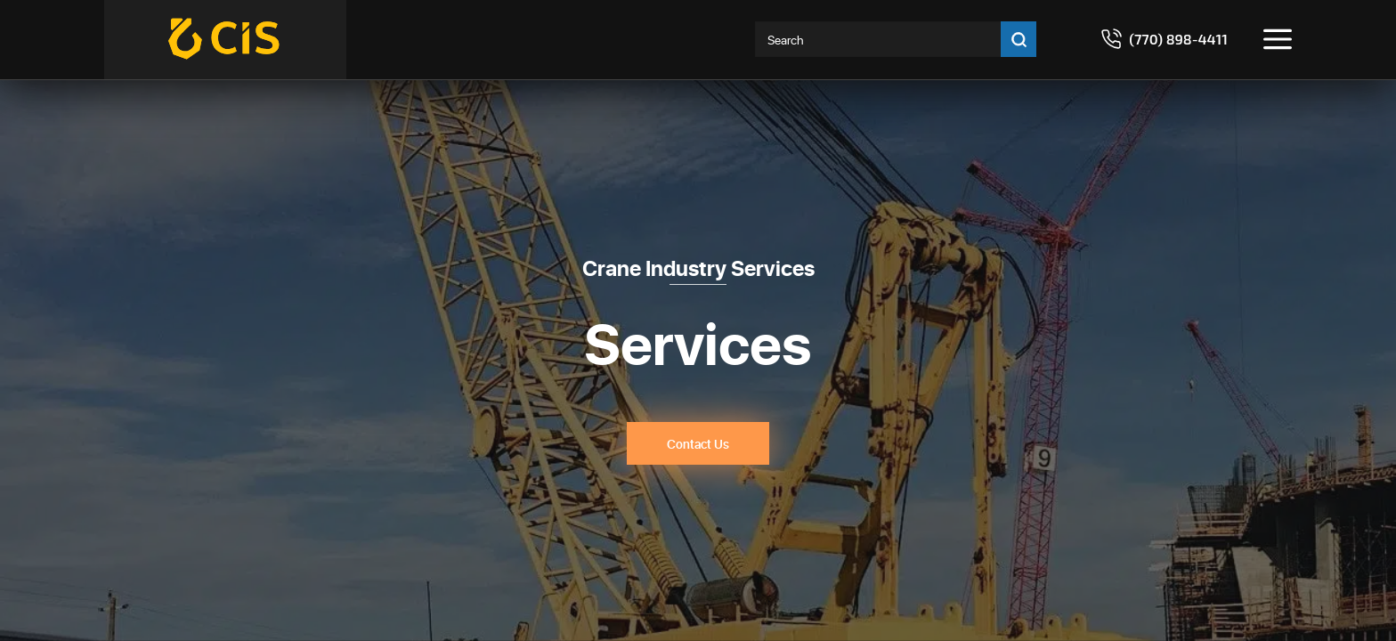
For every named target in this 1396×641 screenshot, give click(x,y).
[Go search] (1018, 39)
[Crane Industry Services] (225, 39)
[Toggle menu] (1277, 39)
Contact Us (698, 443)
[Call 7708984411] (1164, 39)
